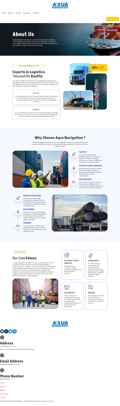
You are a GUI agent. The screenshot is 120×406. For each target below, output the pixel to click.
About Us (10, 13)
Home (4, 13)
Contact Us (36, 13)
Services (18, 13)
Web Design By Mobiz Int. (46, 401)
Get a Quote (26, 13)
